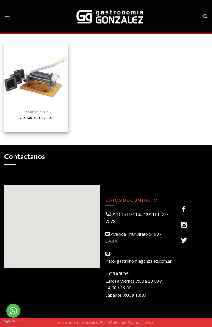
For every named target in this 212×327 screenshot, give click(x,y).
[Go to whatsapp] (13, 311)
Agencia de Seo (141, 322)
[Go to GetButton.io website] (13, 321)
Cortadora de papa (36, 117)
